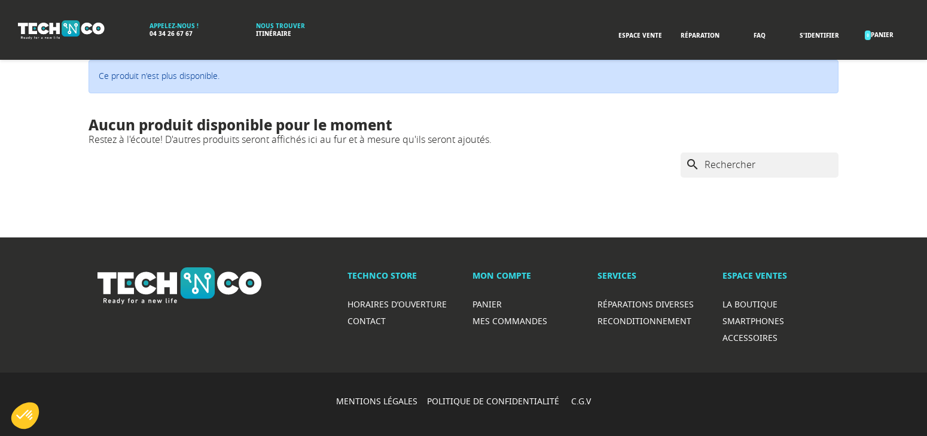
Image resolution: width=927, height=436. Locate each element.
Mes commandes (509, 321)
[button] (25, 415)
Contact (366, 321)
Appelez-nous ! (174, 26)
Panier (487, 304)
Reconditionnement (644, 321)
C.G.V (581, 401)
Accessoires (749, 337)
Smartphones (753, 321)
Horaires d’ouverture (397, 304)
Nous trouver (280, 26)
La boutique (749, 304)
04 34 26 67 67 (171, 33)
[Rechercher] (759, 165)
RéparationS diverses (645, 304)
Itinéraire (273, 33)
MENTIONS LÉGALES (376, 401)
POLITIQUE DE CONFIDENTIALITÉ (494, 401)
